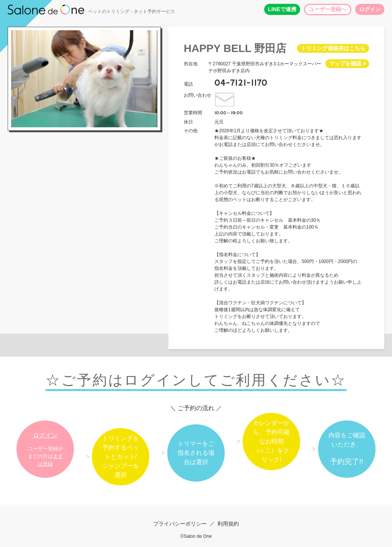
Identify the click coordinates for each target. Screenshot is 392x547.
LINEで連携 (282, 9)
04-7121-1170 (240, 83)
